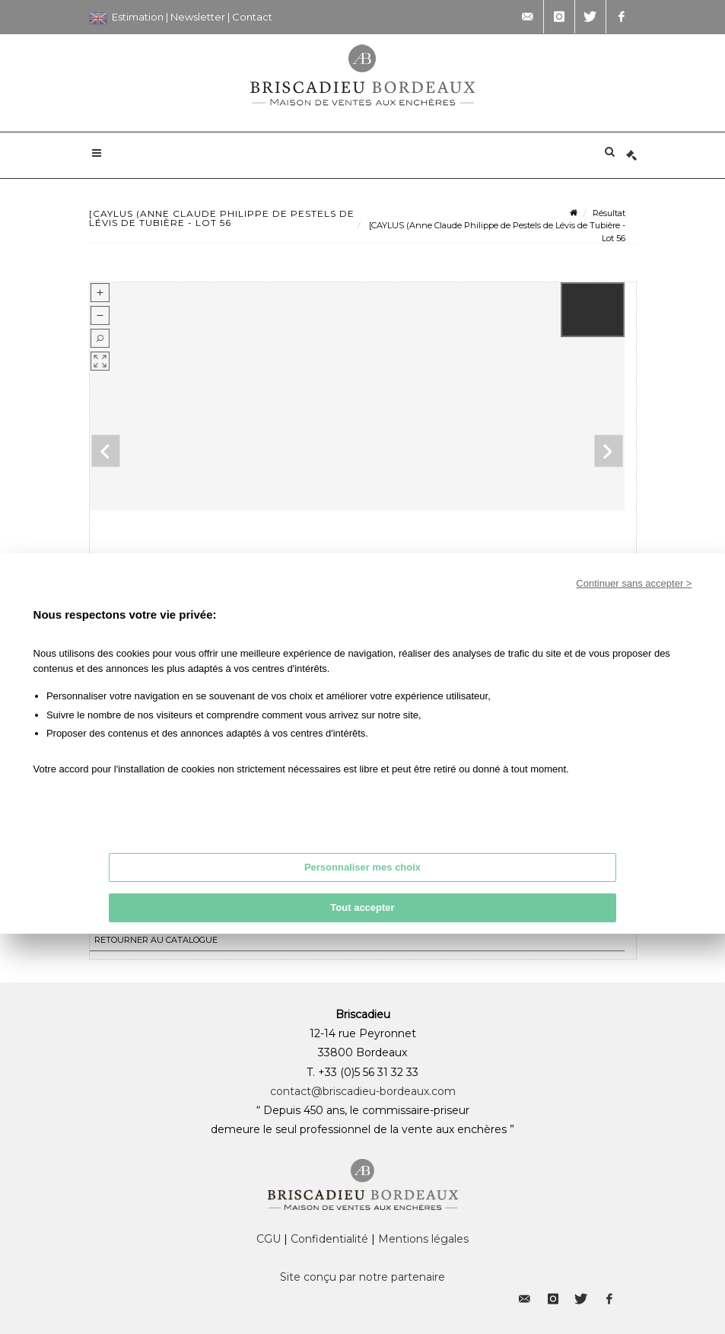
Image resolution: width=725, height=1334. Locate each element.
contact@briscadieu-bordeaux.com (363, 1091)
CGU (268, 1239)
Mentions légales (423, 1239)
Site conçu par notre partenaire (362, 1277)
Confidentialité (329, 1239)
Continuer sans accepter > (634, 583)
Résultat (609, 213)
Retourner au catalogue (156, 939)
